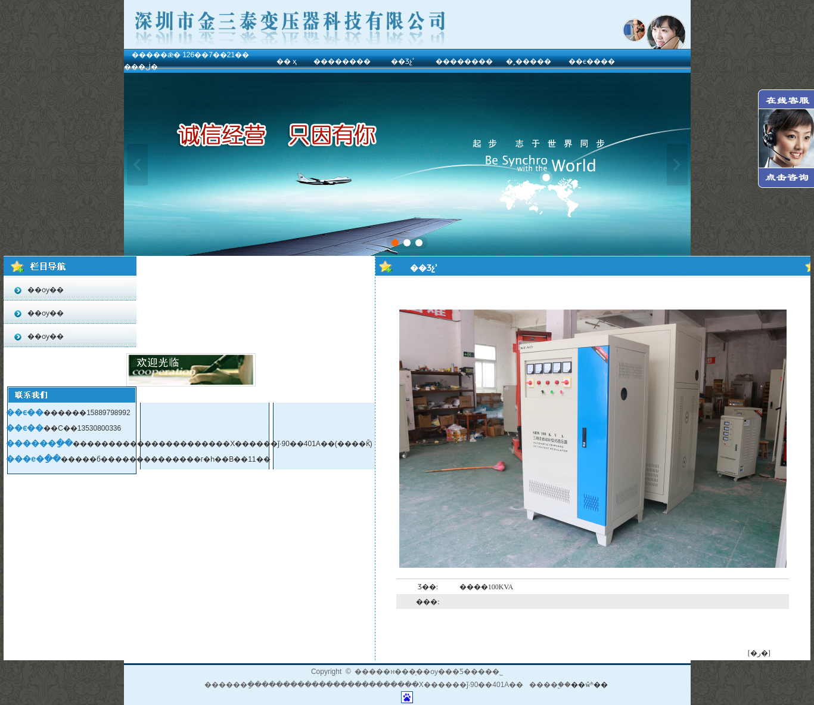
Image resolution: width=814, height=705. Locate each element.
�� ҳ (286, 61)
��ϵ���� (591, 61)
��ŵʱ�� (589, 685)
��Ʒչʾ (403, 61)
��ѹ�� (45, 290)
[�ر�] (759, 653)
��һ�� (137, 164)
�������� (342, 61)
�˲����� (528, 61)
